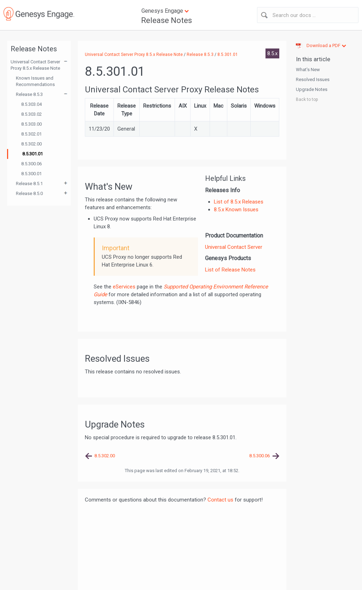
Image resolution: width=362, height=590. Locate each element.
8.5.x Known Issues (236, 209)
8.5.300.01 (31, 173)
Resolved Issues (312, 79)
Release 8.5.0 (29, 193)
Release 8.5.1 (29, 183)
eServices (124, 286)
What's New (308, 69)
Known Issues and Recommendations (35, 81)
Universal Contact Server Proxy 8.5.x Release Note (35, 65)
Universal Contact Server (233, 247)
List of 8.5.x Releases (238, 202)
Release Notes (166, 20)
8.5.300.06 (31, 163)
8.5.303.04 (31, 104)
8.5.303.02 (31, 114)
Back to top (307, 99)
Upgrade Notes (311, 89)
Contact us (220, 500)
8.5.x (272, 53)
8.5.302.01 (31, 134)
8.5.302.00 (31, 144)
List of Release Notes (230, 270)
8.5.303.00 (31, 124)
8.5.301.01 (32, 153)
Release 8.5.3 (29, 94)
